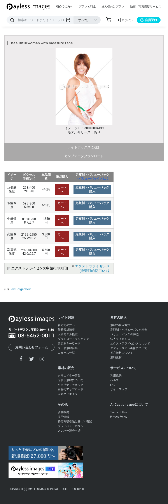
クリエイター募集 (69, 375)
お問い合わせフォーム (31, 347)
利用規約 (116, 375)
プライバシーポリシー (72, 426)
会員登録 (148, 20)
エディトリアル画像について (128, 348)
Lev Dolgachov (20, 289)
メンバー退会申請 (69, 430)
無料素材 (116, 357)
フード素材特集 (68, 348)
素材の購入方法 (120, 325)
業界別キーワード (69, 343)
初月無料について (121, 352)
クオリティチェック (70, 384)
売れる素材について (70, 380)
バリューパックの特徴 (124, 334)
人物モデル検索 (68, 334)
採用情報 (63, 416)
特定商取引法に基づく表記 (75, 421)
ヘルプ (114, 380)
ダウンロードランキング (73, 339)
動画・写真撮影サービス (145, 6)
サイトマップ (118, 389)
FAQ (113, 384)
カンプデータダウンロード (84, 156)
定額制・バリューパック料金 (128, 329)
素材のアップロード (70, 389)
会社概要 (63, 412)
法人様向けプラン (113, 6)
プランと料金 (87, 6)
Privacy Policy (118, 416)
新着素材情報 (66, 329)
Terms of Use (118, 412)
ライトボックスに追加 (84, 147)
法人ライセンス (120, 339)
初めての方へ (64, 6)
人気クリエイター (69, 394)
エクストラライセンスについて (130, 343)
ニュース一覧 (66, 352)
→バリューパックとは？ (92, 178)
